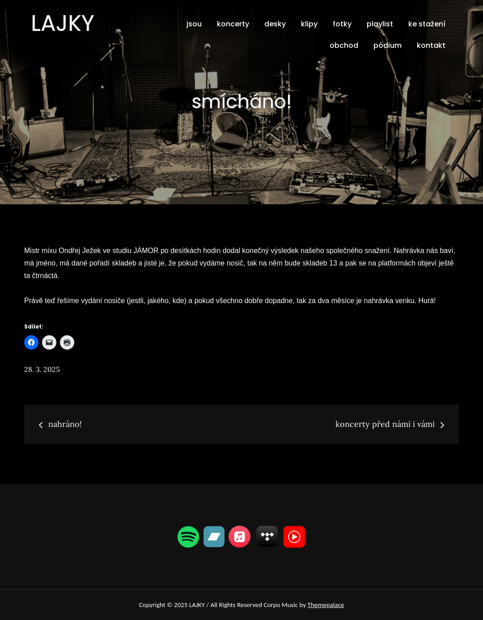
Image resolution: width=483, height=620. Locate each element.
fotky (342, 24)
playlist (380, 24)
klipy (309, 24)
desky (275, 24)
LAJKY (62, 23)
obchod (344, 45)
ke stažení (426, 24)
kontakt (431, 45)
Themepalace (326, 605)
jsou (194, 24)
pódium (387, 45)
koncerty (233, 24)
